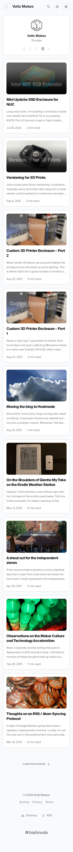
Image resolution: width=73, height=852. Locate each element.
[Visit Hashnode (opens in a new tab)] (36, 832)
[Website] (43, 48)
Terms (49, 802)
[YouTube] (37, 48)
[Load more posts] (36, 764)
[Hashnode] (49, 48)
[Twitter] (24, 48)
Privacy (37, 802)
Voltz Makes (22, 6)
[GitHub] (30, 48)
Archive (24, 802)
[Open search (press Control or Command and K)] (48, 6)
